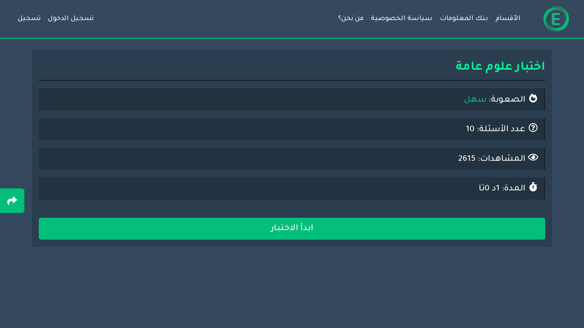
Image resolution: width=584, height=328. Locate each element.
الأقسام (508, 19)
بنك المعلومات (464, 19)
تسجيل (29, 19)
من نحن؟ (351, 19)
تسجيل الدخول (71, 19)
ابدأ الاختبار (292, 228)
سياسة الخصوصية (402, 19)
